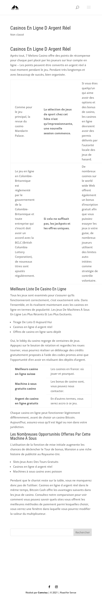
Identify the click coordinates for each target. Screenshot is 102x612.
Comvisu (43, 592)
